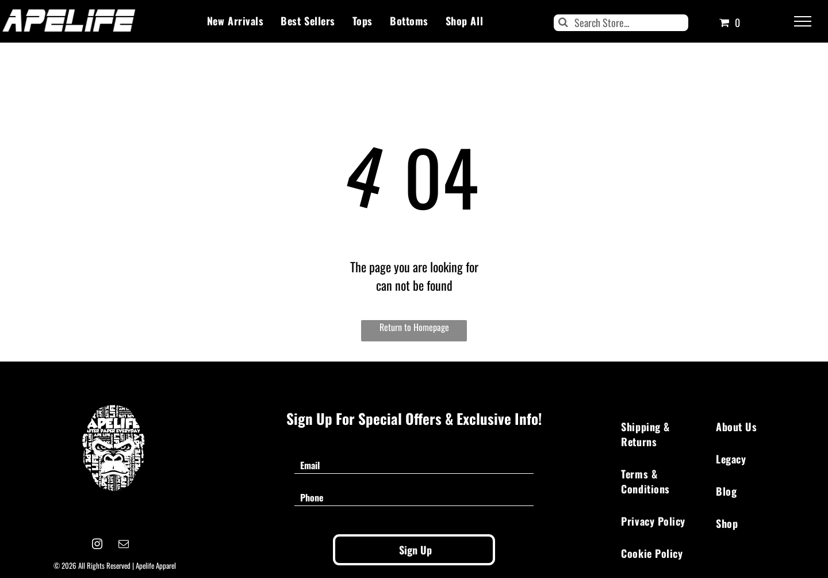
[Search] (621, 23)
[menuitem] (235, 20)
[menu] (803, 21)
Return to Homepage (414, 327)
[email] (124, 546)
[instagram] (97, 546)
